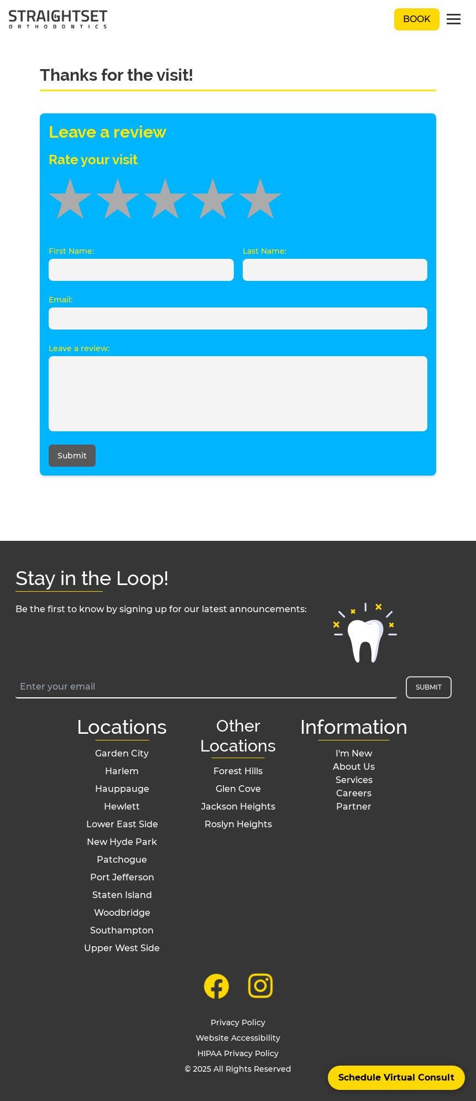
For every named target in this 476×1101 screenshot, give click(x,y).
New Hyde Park (122, 842)
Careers (354, 793)
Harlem (122, 771)
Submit (72, 456)
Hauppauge (122, 789)
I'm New (354, 753)
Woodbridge (122, 912)
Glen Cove (238, 789)
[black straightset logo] (58, 19)
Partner (354, 806)
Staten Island (122, 895)
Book (417, 19)
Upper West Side (122, 948)
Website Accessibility (238, 1038)
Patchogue (122, 859)
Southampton (122, 930)
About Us (354, 766)
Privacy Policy (238, 1022)
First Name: (71, 251)
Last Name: (264, 251)
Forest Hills (238, 771)
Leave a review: (79, 348)
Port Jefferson (122, 877)
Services (354, 780)
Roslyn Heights (238, 824)
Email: (60, 300)
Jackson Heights (238, 806)
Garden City (122, 753)
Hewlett (122, 806)
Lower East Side (122, 824)
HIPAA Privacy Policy (238, 1053)
